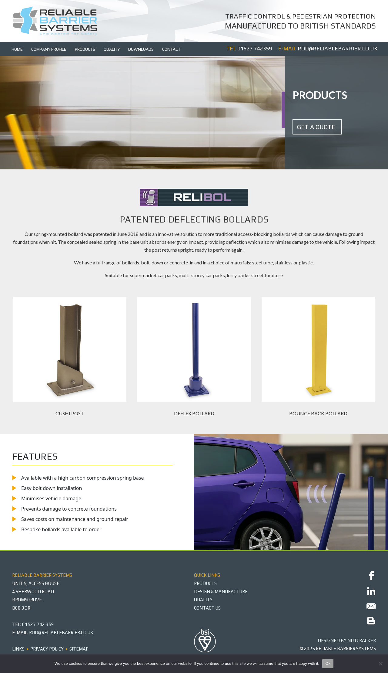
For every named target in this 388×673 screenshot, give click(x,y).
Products (85, 49)
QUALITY (203, 599)
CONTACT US (207, 607)
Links (18, 648)
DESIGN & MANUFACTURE (221, 591)
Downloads (141, 49)
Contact (171, 49)
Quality (112, 49)
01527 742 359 (38, 624)
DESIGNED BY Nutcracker (347, 640)
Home (17, 49)
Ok (327, 663)
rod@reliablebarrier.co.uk (337, 48)
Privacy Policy (47, 648)
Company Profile (48, 49)
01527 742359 (254, 48)
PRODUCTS (205, 583)
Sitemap (79, 648)
